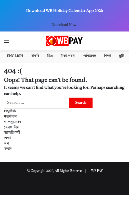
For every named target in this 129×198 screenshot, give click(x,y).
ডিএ (50, 56)
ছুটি (121, 56)
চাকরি (35, 56)
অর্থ (6, 143)
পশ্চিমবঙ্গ (89, 56)
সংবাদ (8, 149)
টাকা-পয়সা (68, 56)
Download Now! (64, 25)
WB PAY (97, 171)
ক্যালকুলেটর (12, 122)
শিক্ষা (107, 56)
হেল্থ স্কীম (11, 127)
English (15, 56)
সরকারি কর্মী (12, 132)
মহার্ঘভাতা (10, 116)
